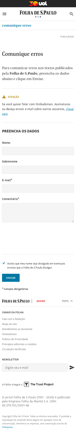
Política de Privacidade (15, 339)
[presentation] (33, 238)
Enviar (10, 278)
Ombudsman (9, 334)
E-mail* (7, 180)
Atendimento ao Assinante (17, 329)
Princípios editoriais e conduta (19, 344)
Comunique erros (16, 25)
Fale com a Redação (13, 319)
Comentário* (10, 199)
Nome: (6, 143)
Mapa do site (9, 324)
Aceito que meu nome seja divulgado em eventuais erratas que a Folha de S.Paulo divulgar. (36, 265)
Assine (40, 301)
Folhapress (7, 427)
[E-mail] (35, 367)
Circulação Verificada (14, 349)
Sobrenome (9, 161)
